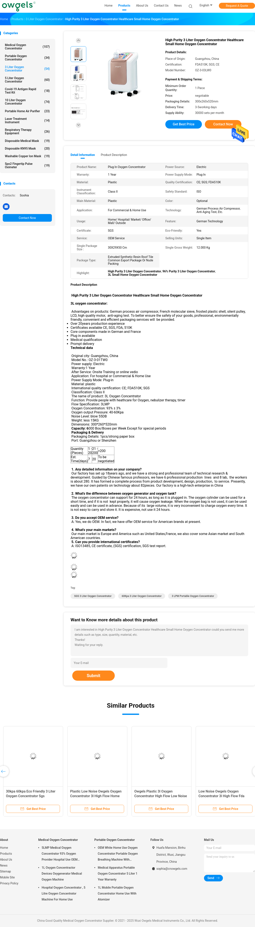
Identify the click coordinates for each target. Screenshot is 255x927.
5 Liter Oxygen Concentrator (27, 79)
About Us (6, 859)
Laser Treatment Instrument (27, 120)
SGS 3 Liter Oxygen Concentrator (93, 596)
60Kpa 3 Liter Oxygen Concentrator (142, 596)
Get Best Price (183, 124)
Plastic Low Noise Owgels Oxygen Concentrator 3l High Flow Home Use (96, 796)
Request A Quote (237, 5)
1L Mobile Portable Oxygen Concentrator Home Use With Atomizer (117, 893)
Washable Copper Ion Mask (27, 156)
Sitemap (5, 871)
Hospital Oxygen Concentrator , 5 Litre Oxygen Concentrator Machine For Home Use (63, 893)
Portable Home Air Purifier (27, 111)
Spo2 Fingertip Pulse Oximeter (27, 165)
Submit (93, 675)
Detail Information (83, 155)
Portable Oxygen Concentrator (27, 57)
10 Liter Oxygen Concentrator (27, 101)
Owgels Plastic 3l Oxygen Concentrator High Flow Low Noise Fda (160, 796)
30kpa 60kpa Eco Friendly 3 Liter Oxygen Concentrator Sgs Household (30, 796)
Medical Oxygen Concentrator (27, 46)
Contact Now (27, 218)
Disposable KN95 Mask (27, 148)
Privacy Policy (9, 883)
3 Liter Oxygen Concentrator (27, 68)
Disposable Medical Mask (27, 141)
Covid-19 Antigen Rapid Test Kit (27, 90)
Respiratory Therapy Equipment (27, 131)
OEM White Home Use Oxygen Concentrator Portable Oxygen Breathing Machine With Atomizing (118, 854)
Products (6, 853)
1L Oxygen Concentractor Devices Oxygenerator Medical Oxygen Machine (62, 873)
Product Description (114, 155)
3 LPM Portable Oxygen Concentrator (193, 596)
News (3, 865)
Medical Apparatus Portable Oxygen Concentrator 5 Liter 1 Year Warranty (117, 873)
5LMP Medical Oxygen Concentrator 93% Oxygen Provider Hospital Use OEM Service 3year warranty (60, 854)
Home (4, 847)
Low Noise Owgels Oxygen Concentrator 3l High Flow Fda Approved (221, 796)
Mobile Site (7, 877)
